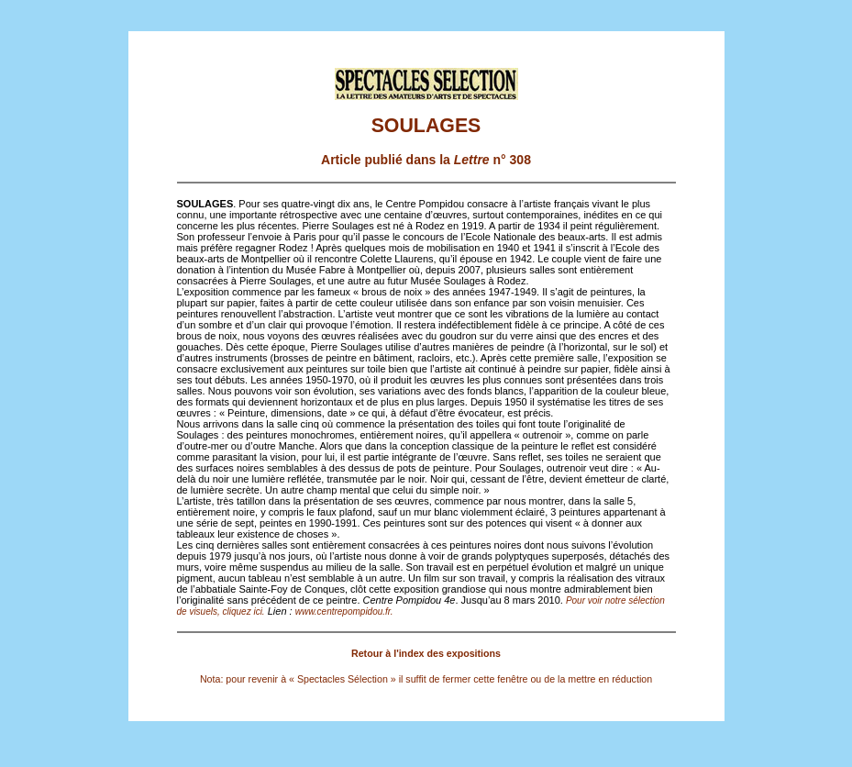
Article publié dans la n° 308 (426, 159)
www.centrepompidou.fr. (344, 611)
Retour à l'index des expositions (426, 653)
